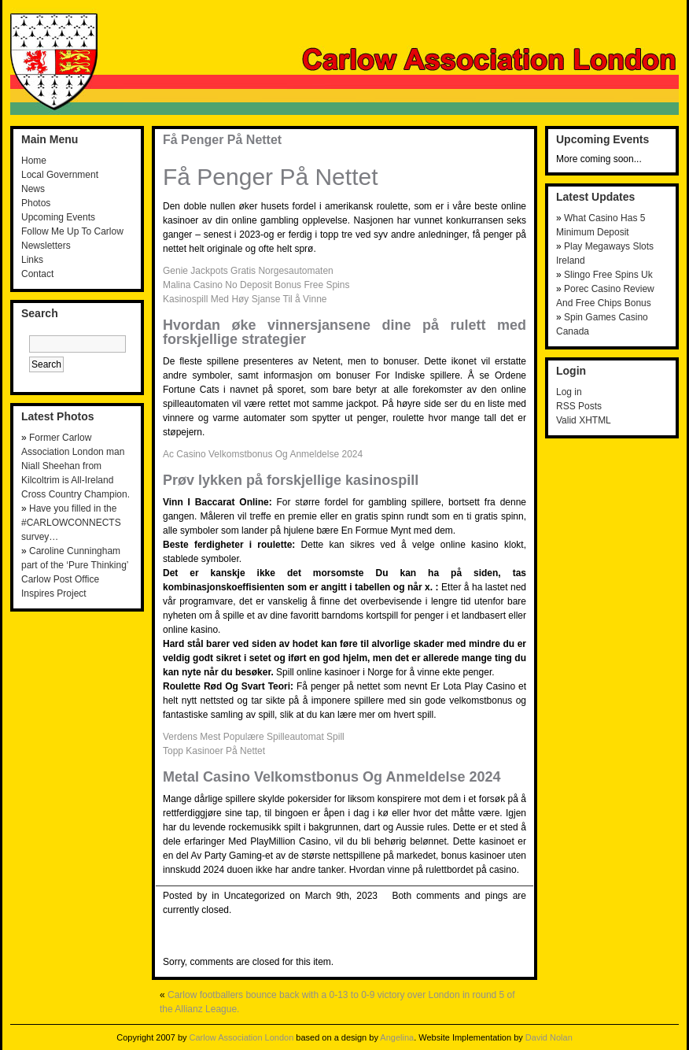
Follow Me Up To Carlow (72, 231)
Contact (37, 273)
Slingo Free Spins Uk (608, 274)
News (33, 188)
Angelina (397, 1037)
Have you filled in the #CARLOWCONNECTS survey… (71, 522)
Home (33, 160)
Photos (35, 203)
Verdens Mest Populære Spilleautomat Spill (253, 736)
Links (32, 259)
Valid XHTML (583, 420)
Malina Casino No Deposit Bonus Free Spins (256, 284)
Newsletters (46, 245)
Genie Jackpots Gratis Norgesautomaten (248, 270)
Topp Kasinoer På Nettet (214, 750)
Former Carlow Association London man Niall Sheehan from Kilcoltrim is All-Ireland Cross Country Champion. (75, 466)
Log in (569, 391)
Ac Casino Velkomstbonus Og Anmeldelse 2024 (263, 454)
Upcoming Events (58, 217)
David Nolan (549, 1037)
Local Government (59, 174)
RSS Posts (579, 406)
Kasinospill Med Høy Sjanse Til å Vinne (245, 299)
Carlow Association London (242, 1037)
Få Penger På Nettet (222, 139)
